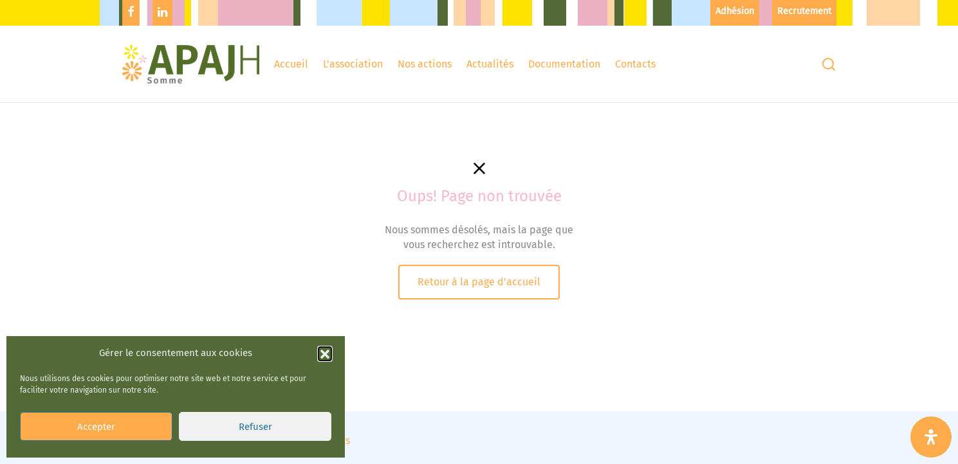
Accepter (96, 412)
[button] (324, 338)
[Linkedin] (162, 13)
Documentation (564, 64)
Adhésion (734, 11)
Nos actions (425, 64)
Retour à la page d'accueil (479, 282)
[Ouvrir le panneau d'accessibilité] (931, 437)
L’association (353, 64)
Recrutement (804, 11)
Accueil (291, 64)
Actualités (489, 64)
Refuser (255, 412)
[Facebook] (131, 13)
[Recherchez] (828, 64)
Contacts (635, 64)
